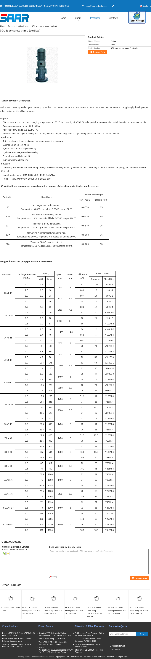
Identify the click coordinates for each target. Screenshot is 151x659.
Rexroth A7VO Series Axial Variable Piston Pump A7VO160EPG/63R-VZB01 (55, 634)
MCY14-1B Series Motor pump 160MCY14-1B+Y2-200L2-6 (94, 612)
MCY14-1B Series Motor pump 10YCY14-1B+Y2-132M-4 (74, 611)
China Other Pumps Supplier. (43, 657)
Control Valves (10, 626)
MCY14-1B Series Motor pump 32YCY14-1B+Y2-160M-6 (31, 611)
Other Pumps (23, 26)
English (147, 6)
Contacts (113, 18)
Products (95, 18)
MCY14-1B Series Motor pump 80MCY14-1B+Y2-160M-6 (117, 611)
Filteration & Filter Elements (89, 626)
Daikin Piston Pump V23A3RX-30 (52, 639)
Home (63, 18)
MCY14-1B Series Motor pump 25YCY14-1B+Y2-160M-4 (53, 611)
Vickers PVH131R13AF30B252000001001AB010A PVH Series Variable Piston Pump (56, 650)
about (78, 18)
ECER (128, 657)
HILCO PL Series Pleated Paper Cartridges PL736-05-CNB (88, 640)
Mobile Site (115, 650)
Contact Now (99, 52)
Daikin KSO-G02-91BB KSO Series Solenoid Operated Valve (16, 640)
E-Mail (113, 646)
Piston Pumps (45, 626)
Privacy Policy (24, 657)
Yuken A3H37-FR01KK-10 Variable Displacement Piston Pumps (53, 643)
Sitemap (121, 646)
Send (142, 634)
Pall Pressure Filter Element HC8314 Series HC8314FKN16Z (89, 634)
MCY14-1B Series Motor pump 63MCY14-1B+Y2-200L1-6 (139, 611)
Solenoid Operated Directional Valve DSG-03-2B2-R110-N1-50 (16, 645)
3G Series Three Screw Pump (10, 609)
